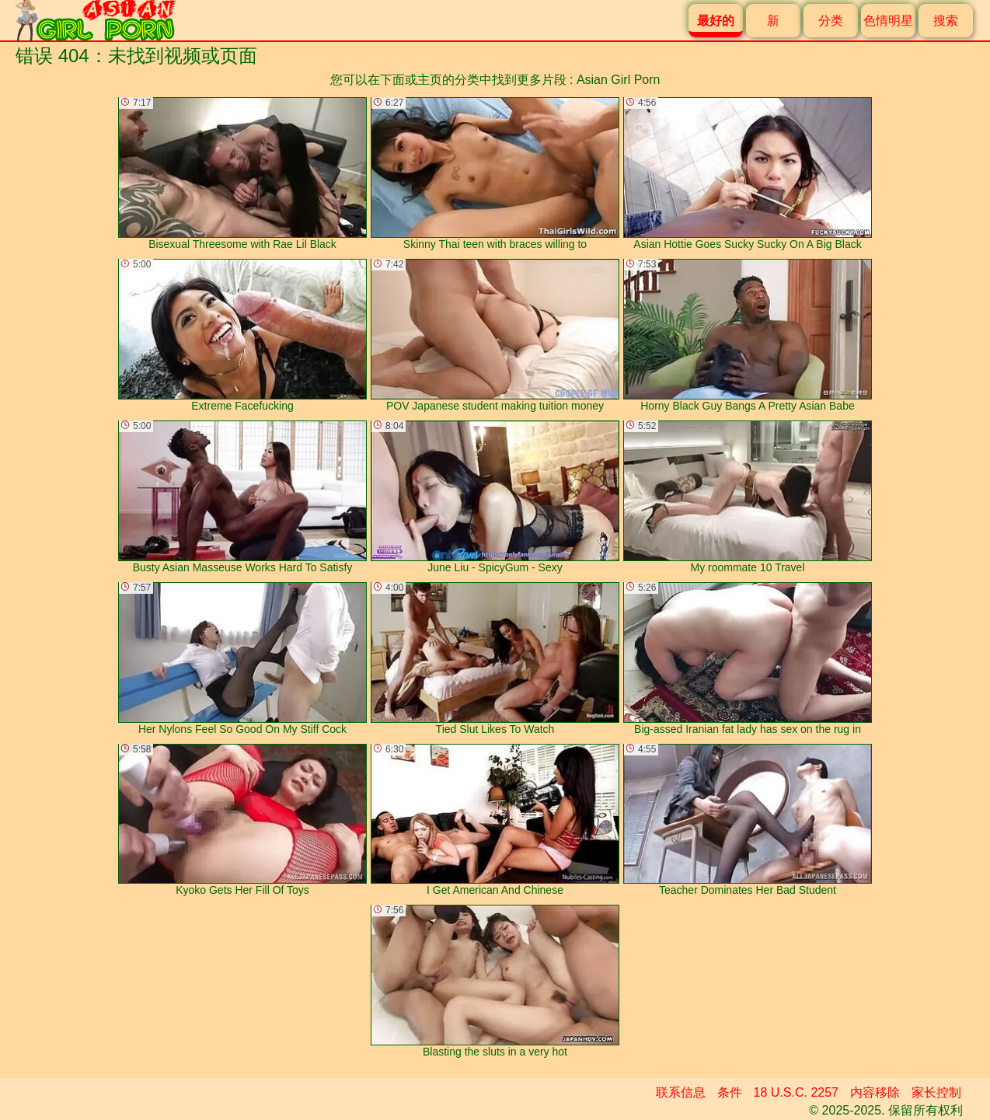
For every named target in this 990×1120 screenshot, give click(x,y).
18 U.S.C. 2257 (796, 1092)
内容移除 (875, 1092)
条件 (729, 1092)
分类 (830, 20)
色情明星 (888, 20)
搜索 (945, 20)
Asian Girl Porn (619, 79)
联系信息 (681, 1092)
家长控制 (936, 1092)
